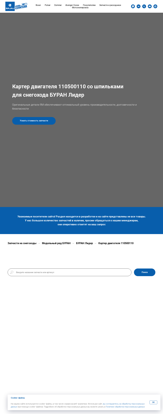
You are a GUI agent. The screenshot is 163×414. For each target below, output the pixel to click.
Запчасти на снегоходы (22, 243)
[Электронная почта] (150, 6)
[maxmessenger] (155, 6)
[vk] (138, 6)
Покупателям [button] (89, 5)
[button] (34, 121)
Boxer (38, 5)
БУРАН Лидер (84, 243)
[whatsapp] (133, 6)
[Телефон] (144, 6)
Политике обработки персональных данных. (125, 407)
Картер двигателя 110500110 (115, 243)
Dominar (58, 5)
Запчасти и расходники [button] (110, 5)
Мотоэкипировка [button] (80, 7)
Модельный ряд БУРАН (56, 243)
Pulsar (47, 5)
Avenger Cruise (72, 5)
